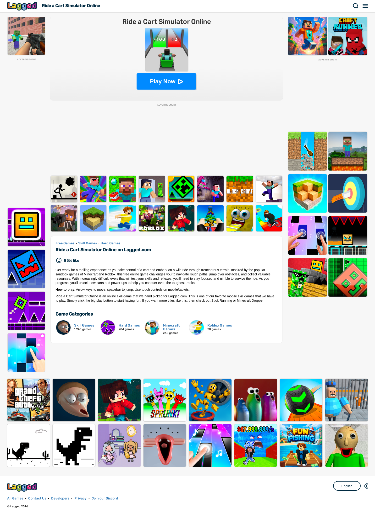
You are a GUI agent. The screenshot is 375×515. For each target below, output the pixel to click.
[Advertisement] (26, 132)
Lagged (22, 6)
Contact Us (37, 498)
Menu (365, 6)
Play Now (163, 81)
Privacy (80, 498)
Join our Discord (105, 498)
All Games (15, 498)
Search (356, 6)
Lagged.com (22, 487)
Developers (60, 498)
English (347, 486)
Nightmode (366, 486)
